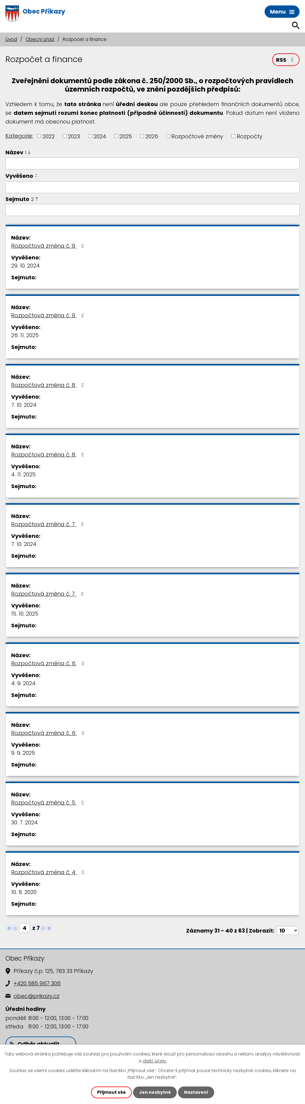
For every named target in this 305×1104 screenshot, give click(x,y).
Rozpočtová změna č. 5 (48, 802)
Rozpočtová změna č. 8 (48, 385)
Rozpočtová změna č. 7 (48, 524)
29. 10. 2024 (25, 265)
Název (15, 152)
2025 (125, 136)
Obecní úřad (40, 39)
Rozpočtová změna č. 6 (49, 663)
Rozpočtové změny (197, 136)
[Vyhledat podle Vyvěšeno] (152, 187)
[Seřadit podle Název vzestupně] (29, 151)
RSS (286, 60)
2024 (100, 136)
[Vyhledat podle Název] (152, 163)
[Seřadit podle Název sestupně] (29, 153)
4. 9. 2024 (23, 683)
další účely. (155, 1061)
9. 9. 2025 (23, 753)
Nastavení (196, 1092)
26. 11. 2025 (25, 335)
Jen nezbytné (155, 1092)
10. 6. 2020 (24, 892)
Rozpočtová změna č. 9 (48, 245)
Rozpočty (249, 136)
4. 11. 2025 (23, 474)
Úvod (11, 39)
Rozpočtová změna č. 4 (49, 872)
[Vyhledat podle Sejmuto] (152, 210)
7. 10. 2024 (24, 405)
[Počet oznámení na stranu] (287, 930)
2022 (49, 136)
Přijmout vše (111, 1092)
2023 (74, 136)
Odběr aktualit (34, 1044)
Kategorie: (19, 136)
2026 (151, 136)
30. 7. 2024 (24, 822)
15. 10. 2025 (24, 613)
